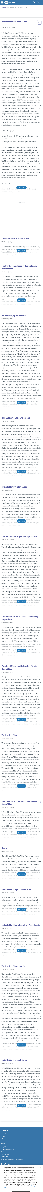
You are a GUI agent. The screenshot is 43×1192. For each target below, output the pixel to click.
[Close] (40, 1172)
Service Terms (5, 1156)
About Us (3, 1134)
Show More (21, 187)
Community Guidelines (7, 1149)
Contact (3, 1136)
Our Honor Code (6, 1152)
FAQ (2, 1139)
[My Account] (39, 2)
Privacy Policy (5, 1154)
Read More (21, 250)
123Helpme (4, 7)
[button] (2, 2)
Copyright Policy (5, 1147)
